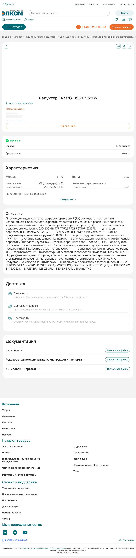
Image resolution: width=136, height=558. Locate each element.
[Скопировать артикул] (19, 103)
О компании (79, 4)
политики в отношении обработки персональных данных (43, 548)
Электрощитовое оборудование (91, 465)
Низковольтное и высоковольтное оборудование (21, 460)
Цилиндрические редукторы (74, 37)
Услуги (6, 410)
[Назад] (6, 46)
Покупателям (108, 4)
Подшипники (80, 446)
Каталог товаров (16, 440)
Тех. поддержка (127, 4)
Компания (10, 404)
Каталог (18, 37)
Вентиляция (80, 458)
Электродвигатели (12, 446)
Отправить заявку (122, 27)
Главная (6, 37)
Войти (124, 12)
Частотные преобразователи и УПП (21, 467)
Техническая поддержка (15, 488)
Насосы (6, 452)
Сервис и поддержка (19, 482)
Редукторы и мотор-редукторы (41, 37)
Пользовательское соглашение (19, 494)
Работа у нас (9, 428)
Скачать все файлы (117, 350)
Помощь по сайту (11, 512)
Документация (10, 506)
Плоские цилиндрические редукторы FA (113, 37)
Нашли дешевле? (15, 109)
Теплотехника (81, 452)
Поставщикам (9, 500)
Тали (76, 471)
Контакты (93, 4)
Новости (7, 434)
